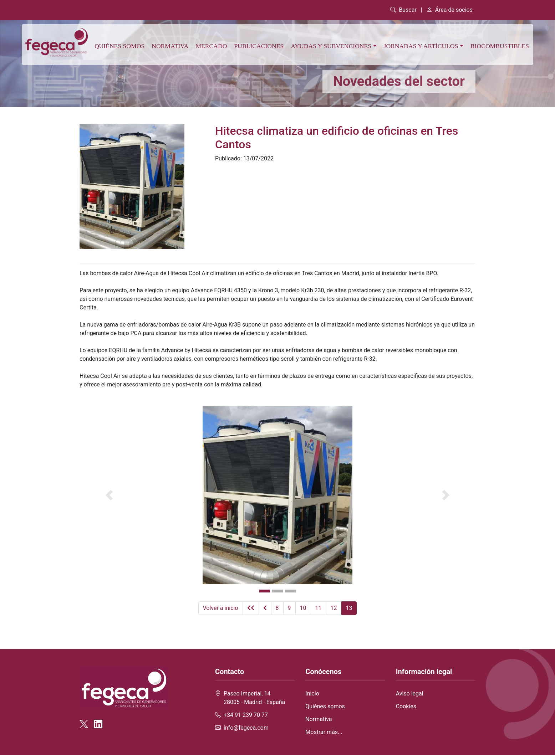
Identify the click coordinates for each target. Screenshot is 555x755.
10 (303, 608)
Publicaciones (259, 46)
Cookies (406, 706)
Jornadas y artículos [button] (421, 46)
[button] (109, 495)
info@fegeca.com (246, 727)
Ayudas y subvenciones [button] (331, 46)
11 (318, 608)
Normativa (170, 46)
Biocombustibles (499, 46)
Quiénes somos (119, 46)
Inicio (312, 693)
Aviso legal (409, 693)
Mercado (211, 46)
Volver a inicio (220, 608)
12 (334, 608)
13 (349, 608)
